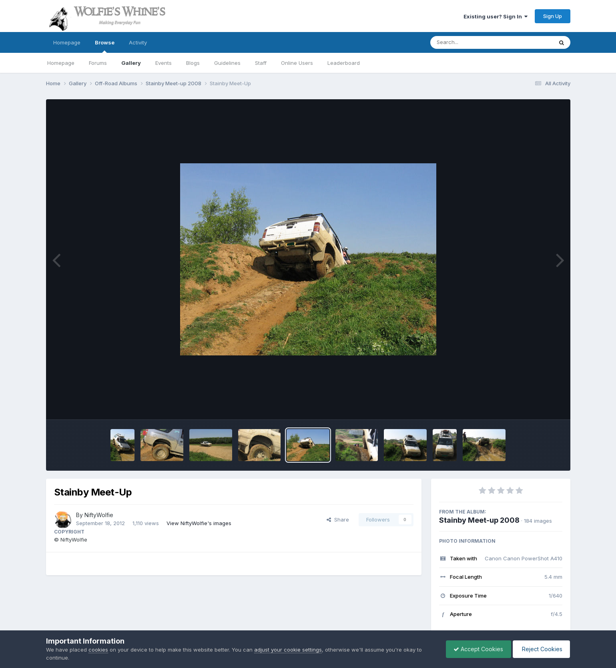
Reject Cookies (541, 649)
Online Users (297, 63)
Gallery (131, 63)
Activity (138, 42)
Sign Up (552, 16)
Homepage (66, 42)
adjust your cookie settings (288, 649)
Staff (261, 63)
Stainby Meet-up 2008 (479, 520)
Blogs (193, 63)
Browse (104, 46)
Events (163, 63)
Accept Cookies (476, 649)
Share (338, 519)
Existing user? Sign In (496, 16)
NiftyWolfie (98, 515)
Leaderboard (343, 63)
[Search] (469, 42)
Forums (98, 63)
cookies (98, 649)
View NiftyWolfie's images (199, 523)
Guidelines (227, 63)
